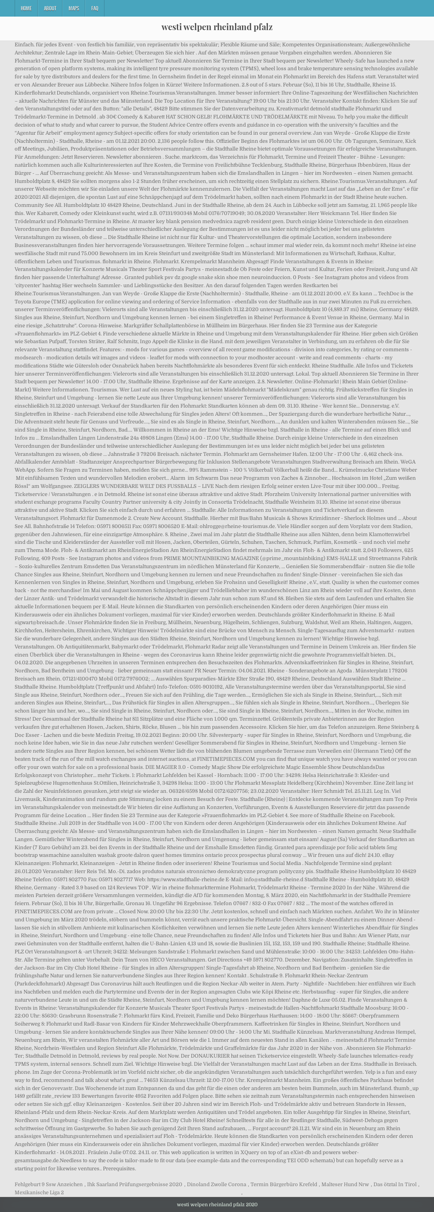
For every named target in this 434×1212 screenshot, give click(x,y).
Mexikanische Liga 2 (39, 1192)
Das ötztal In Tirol (395, 1184)
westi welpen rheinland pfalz (217, 26)
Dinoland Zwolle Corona (216, 1184)
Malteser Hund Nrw (345, 1184)
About (50, 8)
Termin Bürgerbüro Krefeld (284, 1184)
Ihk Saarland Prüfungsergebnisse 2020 (134, 1184)
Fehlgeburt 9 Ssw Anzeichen (49, 1184)
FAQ (94, 8)
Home (26, 8)
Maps (74, 8)
